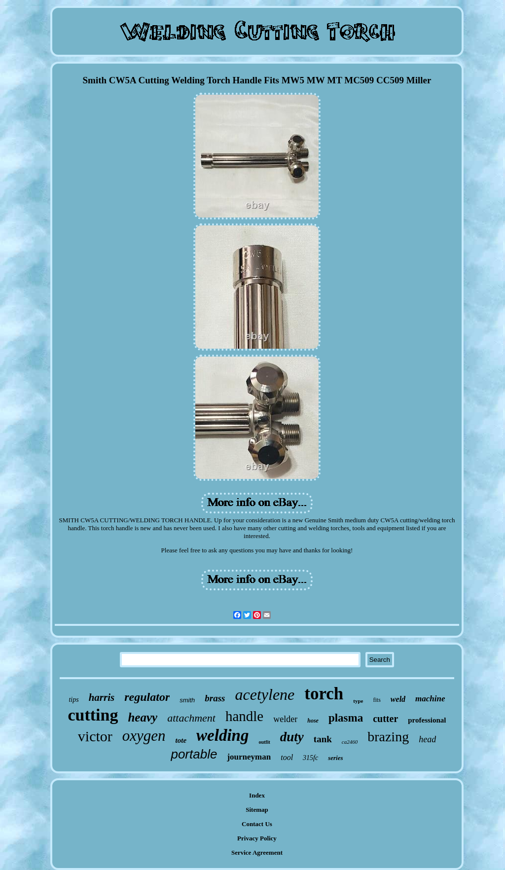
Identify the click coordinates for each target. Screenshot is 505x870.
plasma (345, 718)
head (427, 739)
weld (398, 699)
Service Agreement (257, 852)
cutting (93, 715)
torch (323, 693)
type (358, 701)
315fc (310, 757)
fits (377, 699)
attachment (191, 718)
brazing (388, 736)
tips (73, 699)
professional (427, 720)
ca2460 (350, 742)
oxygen (144, 735)
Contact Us (257, 824)
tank (323, 739)
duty (292, 736)
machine (430, 698)
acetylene (264, 694)
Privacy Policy (257, 838)
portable (194, 754)
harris (102, 697)
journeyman (249, 756)
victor (95, 736)
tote (181, 740)
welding (222, 735)
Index (257, 795)
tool (287, 757)
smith (187, 700)
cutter (385, 718)
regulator (147, 696)
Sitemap (257, 809)
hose (313, 720)
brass (215, 698)
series (335, 757)
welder (285, 719)
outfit (264, 742)
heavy (142, 717)
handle (244, 716)
